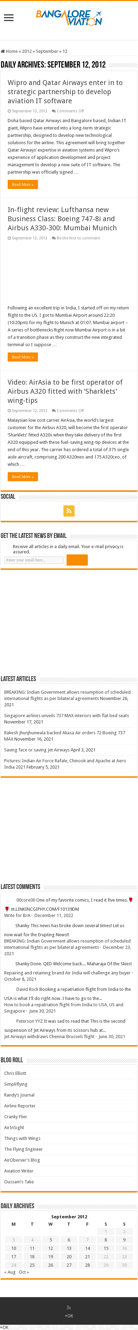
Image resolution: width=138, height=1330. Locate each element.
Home (9, 51)
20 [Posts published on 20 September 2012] (69, 1256)
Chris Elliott (15, 1073)
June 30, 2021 (42, 1011)
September (47, 51)
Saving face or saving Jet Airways (37, 749)
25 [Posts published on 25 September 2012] (32, 1265)
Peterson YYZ (29, 1021)
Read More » (23, 184)
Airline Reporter (20, 1105)
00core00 (25, 900)
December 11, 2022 (53, 915)
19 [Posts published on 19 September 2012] (50, 1256)
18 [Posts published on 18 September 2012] (32, 1256)
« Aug (10, 1272)
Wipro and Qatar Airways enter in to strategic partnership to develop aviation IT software (65, 91)
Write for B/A (17, 915)
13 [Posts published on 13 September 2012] (69, 1248)
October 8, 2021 (20, 979)
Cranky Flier (15, 1116)
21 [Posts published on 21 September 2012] (87, 1256)
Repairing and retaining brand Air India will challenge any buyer (67, 972)
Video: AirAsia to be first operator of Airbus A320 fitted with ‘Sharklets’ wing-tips (65, 391)
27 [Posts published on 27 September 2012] (69, 1265)
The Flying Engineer (23, 1149)
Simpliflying (16, 1084)
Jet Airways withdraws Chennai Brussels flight (49, 1036)
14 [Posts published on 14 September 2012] (87, 1248)
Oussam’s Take (19, 1181)
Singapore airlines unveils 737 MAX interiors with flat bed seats (66, 715)
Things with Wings (22, 1138)
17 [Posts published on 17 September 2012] (13, 1256)
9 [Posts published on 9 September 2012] (124, 1239)
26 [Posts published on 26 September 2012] (50, 1265)
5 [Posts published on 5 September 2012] (50, 1239)
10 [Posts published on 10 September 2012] (13, 1248)
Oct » (24, 1272)
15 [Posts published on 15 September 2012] (106, 1248)
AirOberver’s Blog (22, 1160)
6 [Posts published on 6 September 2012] (69, 1239)
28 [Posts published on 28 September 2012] (87, 1265)
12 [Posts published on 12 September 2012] (50, 1248)
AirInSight (14, 1127)
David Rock (27, 989)
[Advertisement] (53, 622)
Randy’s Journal (19, 1095)
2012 (27, 51)
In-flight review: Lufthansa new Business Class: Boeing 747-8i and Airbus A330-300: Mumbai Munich (62, 218)
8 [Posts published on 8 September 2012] (106, 1239)
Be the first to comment (78, 238)
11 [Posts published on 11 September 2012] (32, 1248)
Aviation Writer (18, 1171)
